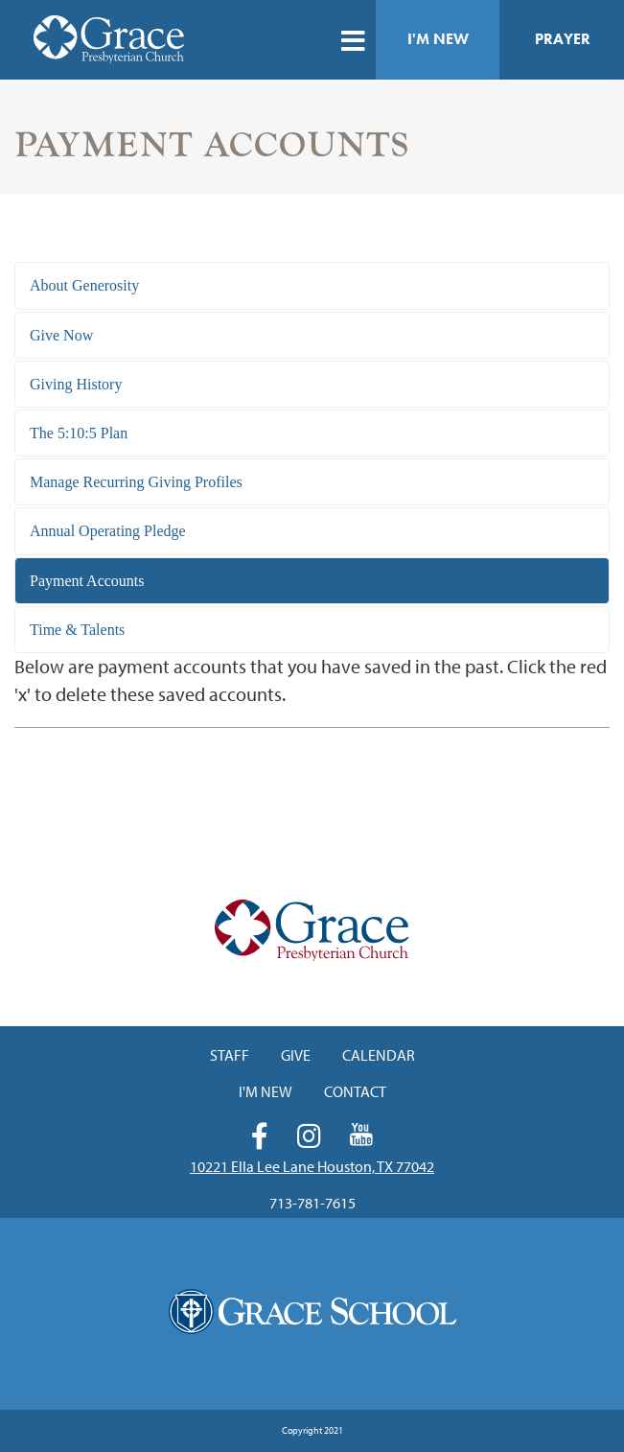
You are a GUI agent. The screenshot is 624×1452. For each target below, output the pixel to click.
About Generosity (84, 285)
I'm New (438, 39)
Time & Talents (77, 629)
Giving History (76, 384)
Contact (355, 1091)
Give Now (61, 335)
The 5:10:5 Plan (78, 433)
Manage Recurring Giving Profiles (136, 482)
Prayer (562, 39)
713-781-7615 (312, 1202)
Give (296, 1055)
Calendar (378, 1055)
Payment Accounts (87, 581)
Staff (229, 1055)
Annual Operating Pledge (108, 531)
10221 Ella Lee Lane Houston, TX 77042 (312, 1166)
